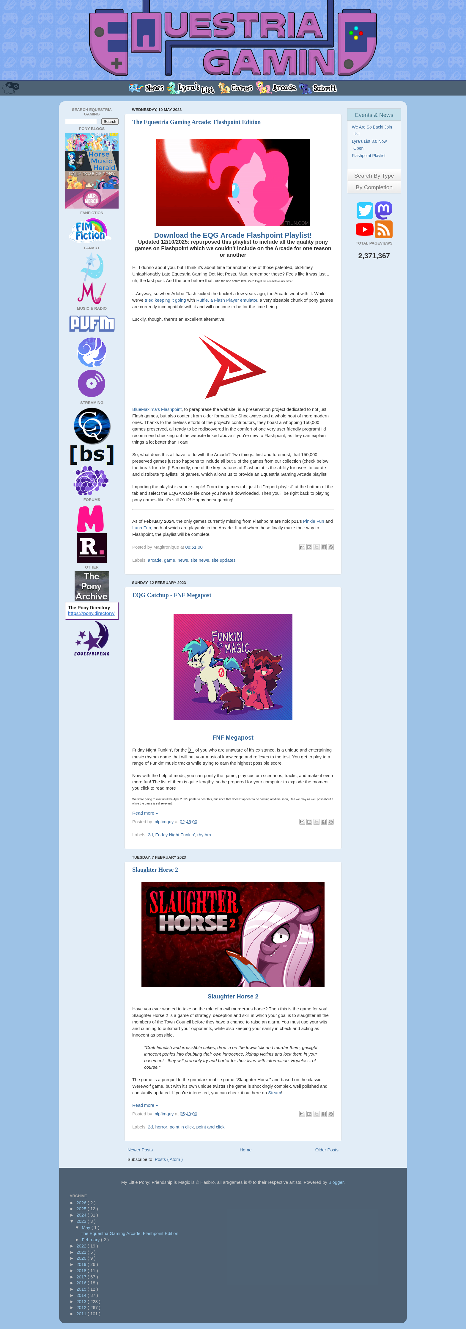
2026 (82, 1202)
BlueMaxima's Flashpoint (157, 409)
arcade (155, 560)
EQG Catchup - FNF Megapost (171, 595)
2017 (82, 1276)
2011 (82, 1313)
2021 (82, 1251)
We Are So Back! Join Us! (372, 130)
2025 (82, 1208)
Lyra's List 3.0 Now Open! (370, 145)
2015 (82, 1288)
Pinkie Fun (313, 521)
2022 (82, 1245)
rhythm (204, 834)
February (91, 1239)
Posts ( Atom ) (169, 1158)
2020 (82, 1257)
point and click (210, 1126)
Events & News (374, 115)
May (87, 1226)
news (183, 560)
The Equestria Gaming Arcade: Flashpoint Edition (196, 122)
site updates (224, 560)
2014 (82, 1294)
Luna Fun (141, 527)
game (169, 560)
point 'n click (182, 1126)
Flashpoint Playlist (369, 155)
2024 (82, 1214)
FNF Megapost (233, 737)
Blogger (336, 1181)
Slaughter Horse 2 (155, 869)
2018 (82, 1269)
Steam (274, 1092)
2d (150, 834)
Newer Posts (140, 1149)
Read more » (145, 812)
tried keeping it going (165, 300)
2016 (82, 1282)
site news (200, 560)
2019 (82, 1263)
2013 (82, 1300)
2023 (82, 1220)
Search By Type (374, 176)
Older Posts (327, 1149)
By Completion (374, 187)
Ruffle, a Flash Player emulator (226, 300)
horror (161, 1126)
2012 (82, 1306)
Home (246, 1149)
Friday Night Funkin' (175, 834)
